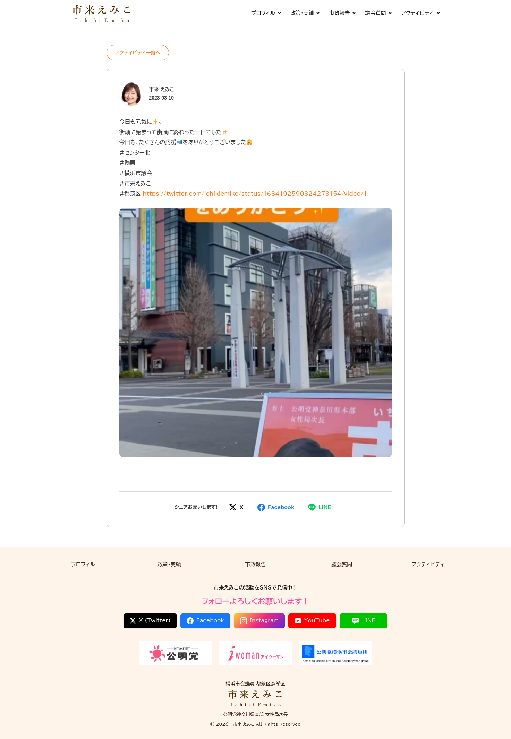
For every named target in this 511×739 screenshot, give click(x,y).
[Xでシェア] (236, 507)
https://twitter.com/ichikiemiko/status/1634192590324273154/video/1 (255, 193)
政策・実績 (305, 13)
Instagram (259, 620)
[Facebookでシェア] (275, 507)
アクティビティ (420, 13)
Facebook (205, 620)
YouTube (312, 620)
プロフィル (265, 13)
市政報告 (342, 13)
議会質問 (378, 13)
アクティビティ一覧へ (138, 52)
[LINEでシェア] (319, 507)
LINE (363, 621)
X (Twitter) (150, 621)
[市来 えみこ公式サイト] (102, 13)
